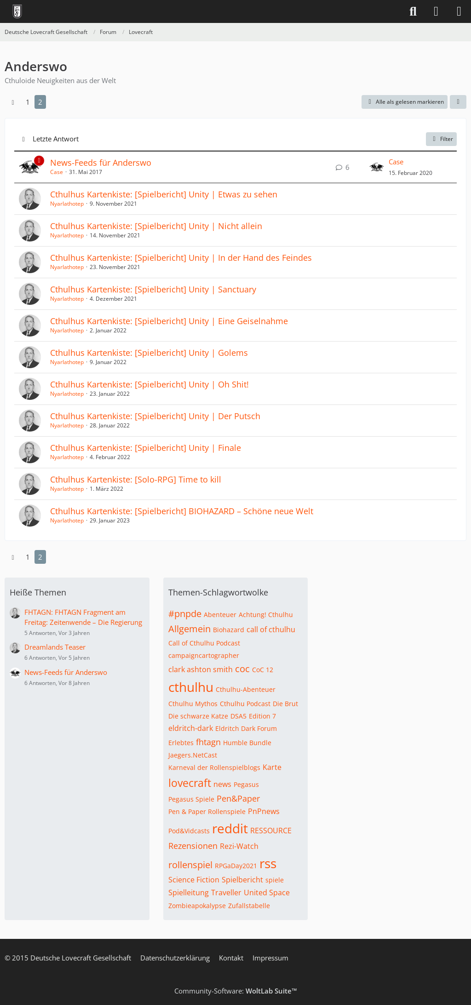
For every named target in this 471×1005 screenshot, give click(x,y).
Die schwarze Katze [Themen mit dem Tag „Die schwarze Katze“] (198, 716)
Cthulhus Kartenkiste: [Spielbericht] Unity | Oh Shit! (149, 384)
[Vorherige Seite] (13, 102)
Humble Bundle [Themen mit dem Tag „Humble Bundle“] (247, 742)
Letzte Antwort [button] (56, 138)
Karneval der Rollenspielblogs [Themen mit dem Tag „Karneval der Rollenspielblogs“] (214, 767)
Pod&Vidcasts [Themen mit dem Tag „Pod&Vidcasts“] (189, 830)
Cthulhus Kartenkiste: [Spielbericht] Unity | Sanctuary (153, 289)
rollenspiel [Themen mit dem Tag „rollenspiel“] (190, 865)
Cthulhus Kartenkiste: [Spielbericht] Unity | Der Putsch (155, 415)
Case (56, 172)
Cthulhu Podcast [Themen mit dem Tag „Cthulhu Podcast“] (245, 703)
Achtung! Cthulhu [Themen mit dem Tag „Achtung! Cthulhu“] (266, 614)
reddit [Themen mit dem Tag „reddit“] (230, 828)
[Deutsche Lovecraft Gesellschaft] (17, 11)
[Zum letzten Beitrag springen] (376, 167)
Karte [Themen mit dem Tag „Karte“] (272, 767)
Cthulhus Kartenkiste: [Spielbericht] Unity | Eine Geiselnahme (169, 320)
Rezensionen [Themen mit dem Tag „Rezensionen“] (193, 845)
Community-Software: (235, 990)
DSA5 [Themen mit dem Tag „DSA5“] (238, 716)
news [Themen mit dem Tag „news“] (222, 784)
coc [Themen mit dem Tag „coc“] (242, 669)
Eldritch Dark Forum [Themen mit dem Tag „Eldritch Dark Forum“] (246, 728)
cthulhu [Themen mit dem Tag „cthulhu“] (190, 687)
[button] (458, 102)
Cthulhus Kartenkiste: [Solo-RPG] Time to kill (135, 479)
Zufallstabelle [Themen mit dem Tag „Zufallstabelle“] (249, 905)
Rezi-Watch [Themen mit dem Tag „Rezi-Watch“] (239, 846)
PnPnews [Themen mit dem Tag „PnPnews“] (264, 811)
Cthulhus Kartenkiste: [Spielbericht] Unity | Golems (149, 352)
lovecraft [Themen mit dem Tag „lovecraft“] (189, 782)
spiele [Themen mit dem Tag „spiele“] (274, 880)
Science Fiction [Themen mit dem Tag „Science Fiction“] (193, 880)
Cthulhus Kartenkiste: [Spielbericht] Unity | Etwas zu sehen (163, 194)
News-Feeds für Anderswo (100, 162)
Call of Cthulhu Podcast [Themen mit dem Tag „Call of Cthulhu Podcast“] (204, 643)
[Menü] (459, 11)
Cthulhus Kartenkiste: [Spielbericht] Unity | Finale (145, 447)
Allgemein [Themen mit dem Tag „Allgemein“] (189, 629)
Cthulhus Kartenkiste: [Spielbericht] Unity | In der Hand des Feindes (181, 257)
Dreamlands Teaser (55, 646)
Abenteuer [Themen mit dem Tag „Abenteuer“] (220, 614)
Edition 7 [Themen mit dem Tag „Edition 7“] (262, 716)
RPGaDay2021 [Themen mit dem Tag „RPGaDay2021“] (236, 865)
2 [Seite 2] (40, 102)
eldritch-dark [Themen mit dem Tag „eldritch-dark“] (190, 728)
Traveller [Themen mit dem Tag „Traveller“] (226, 892)
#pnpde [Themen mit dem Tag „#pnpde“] (184, 613)
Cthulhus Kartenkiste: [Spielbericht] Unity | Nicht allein (156, 225)
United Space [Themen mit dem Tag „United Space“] (267, 892)
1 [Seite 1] (28, 102)
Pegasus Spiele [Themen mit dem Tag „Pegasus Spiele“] (191, 799)
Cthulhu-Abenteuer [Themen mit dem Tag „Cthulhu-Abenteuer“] (246, 689)
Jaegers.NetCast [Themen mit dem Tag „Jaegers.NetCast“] (192, 755)
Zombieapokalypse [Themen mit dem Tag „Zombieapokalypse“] (197, 905)
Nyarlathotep (67, 204)
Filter (441, 139)
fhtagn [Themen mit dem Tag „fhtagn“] (208, 741)
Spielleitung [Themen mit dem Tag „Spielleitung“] (188, 892)
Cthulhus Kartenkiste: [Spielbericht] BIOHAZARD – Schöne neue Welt (181, 511)
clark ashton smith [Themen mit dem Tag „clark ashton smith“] (200, 669)
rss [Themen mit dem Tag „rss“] (267, 863)
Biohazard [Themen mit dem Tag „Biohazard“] (228, 629)
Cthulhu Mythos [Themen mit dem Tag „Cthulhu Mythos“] (193, 703)
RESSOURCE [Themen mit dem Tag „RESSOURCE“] (271, 830)
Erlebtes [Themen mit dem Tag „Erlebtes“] (181, 742)
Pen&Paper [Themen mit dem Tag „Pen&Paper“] (238, 798)
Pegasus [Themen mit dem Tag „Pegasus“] (246, 784)
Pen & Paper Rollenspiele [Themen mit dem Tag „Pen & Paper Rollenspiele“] (207, 811)
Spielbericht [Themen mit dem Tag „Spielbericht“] (242, 880)
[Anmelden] (436, 11)
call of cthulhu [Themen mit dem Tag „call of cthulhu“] (271, 629)
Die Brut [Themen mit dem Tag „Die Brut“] (285, 703)
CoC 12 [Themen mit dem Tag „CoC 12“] (262, 669)
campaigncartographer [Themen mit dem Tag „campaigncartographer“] (203, 655)
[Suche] (413, 11)
